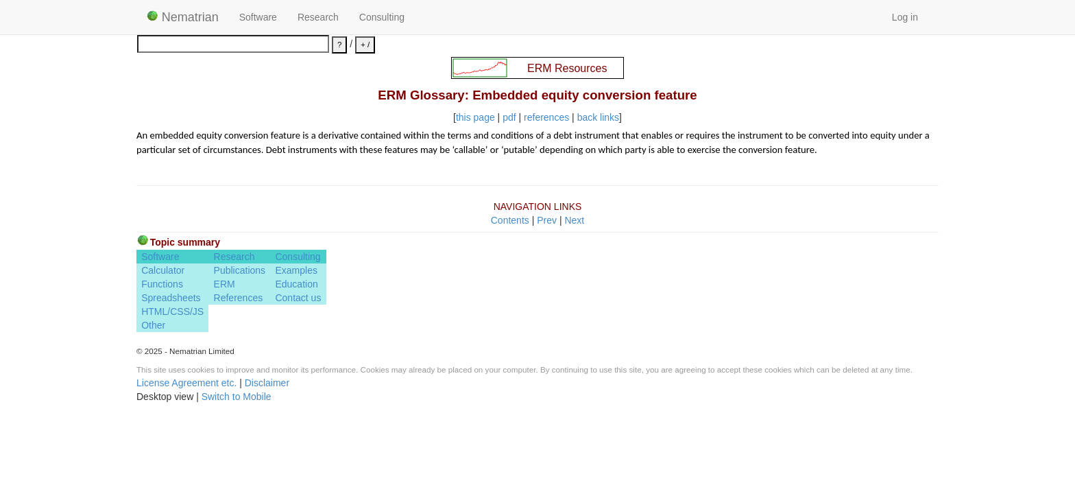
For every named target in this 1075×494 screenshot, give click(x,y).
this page (475, 117)
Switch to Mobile (236, 396)
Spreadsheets (170, 297)
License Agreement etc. (186, 382)
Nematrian (183, 17)
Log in (905, 17)
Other (153, 325)
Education (296, 284)
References (238, 297)
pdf (509, 117)
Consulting (381, 17)
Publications (240, 270)
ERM (224, 284)
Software (258, 17)
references (546, 117)
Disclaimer (267, 382)
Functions (162, 284)
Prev (547, 220)
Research (318, 17)
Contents (510, 220)
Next (574, 220)
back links (598, 117)
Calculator (162, 270)
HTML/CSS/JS (172, 311)
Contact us (298, 297)
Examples (296, 270)
